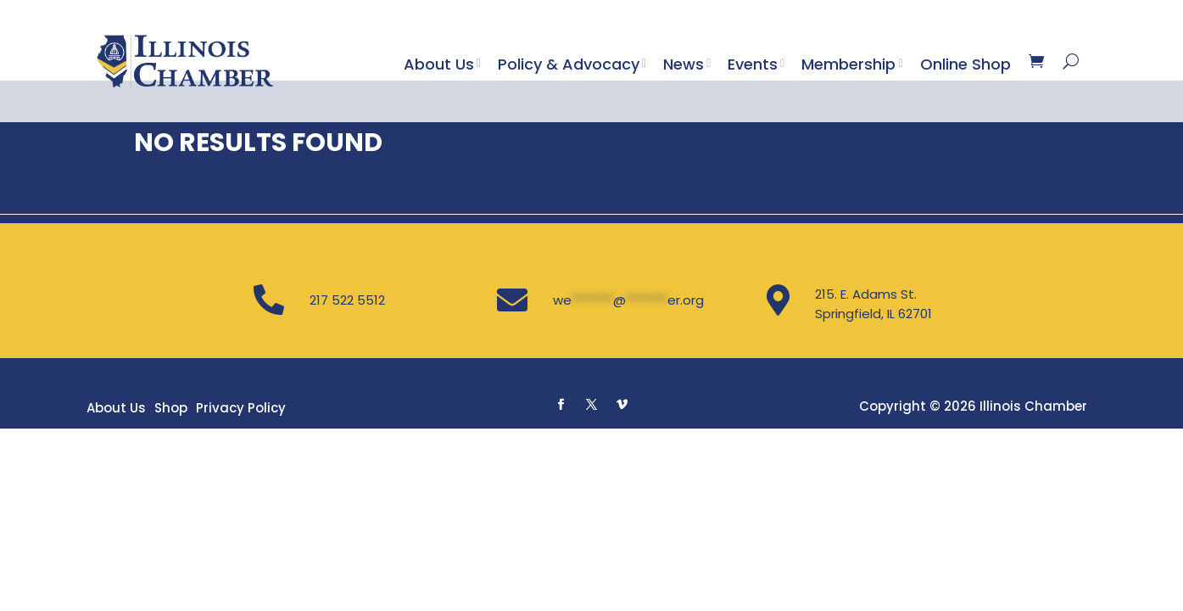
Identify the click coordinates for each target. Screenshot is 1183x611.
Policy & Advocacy (568, 64)
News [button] (683, 64)
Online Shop (965, 64)
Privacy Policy (241, 512)
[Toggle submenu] (482, 63)
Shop (170, 512)
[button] (561, 509)
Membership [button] (848, 64)
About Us (439, 64)
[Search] (1071, 61)
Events (753, 64)
